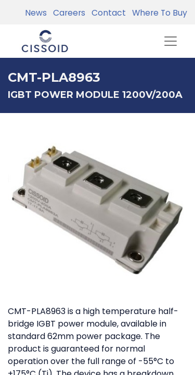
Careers (67, 13)
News (36, 13)
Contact (106, 13)
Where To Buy (157, 13)
